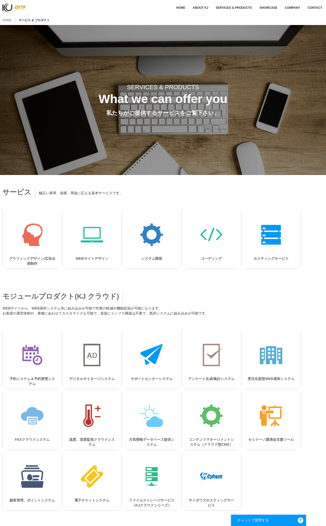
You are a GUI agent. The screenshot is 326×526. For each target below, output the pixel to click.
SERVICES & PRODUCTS (234, 8)
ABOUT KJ (200, 8)
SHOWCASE (269, 8)
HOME (180, 8)
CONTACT (315, 8)
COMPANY (292, 8)
